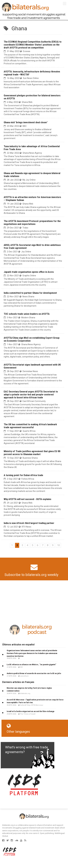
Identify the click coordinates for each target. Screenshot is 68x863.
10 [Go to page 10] (58, 545)
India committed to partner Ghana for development (30, 292)
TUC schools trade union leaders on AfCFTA (27, 313)
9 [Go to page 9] (52, 545)
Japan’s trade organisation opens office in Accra (29, 271)
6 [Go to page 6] (37, 545)
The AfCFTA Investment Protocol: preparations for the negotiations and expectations (32, 222)
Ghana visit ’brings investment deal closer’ (26, 122)
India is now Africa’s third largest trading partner (29, 523)
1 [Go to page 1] (12, 545)
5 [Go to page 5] (32, 545)
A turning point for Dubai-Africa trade (23, 475)
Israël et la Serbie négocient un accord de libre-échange (30, 711)
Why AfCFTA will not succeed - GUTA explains (27, 499)
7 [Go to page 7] (42, 545)
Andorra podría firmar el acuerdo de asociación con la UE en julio (34, 673)
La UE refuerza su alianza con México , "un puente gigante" (31, 664)
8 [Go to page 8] (47, 545)
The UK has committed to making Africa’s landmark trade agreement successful (30, 426)
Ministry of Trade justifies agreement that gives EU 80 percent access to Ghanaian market (32, 453)
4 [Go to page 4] (27, 545)
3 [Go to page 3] (22, 545)
